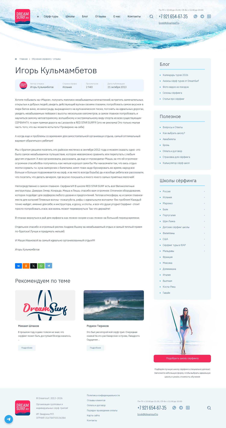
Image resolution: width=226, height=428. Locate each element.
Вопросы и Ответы (173, 127)
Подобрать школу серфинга (182, 358)
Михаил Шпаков (28, 326)
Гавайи (166, 292)
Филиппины (169, 233)
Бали (165, 209)
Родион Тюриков (98, 326)
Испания (167, 197)
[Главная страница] (38, 16)
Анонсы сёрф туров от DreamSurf (181, 80)
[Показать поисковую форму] (151, 16)
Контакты (134, 16)
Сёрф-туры (51, 16)
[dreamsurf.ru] (22, 16)
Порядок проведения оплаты (102, 410)
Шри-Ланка (169, 221)
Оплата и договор (172, 151)
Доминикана (169, 268)
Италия (167, 274)
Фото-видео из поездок (176, 86)
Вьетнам (167, 280)
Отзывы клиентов (96, 400)
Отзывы (100, 16)
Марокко (168, 203)
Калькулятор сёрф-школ (176, 162)
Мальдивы (168, 250)
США (165, 239)
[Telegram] (202, 16)
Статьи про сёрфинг (174, 98)
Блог (85, 16)
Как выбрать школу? (174, 133)
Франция (168, 257)
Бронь (166, 145)
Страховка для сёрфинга (176, 156)
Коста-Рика (169, 286)
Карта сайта (93, 415)
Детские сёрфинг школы (176, 227)
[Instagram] (209, 16)
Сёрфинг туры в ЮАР (174, 245)
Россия (166, 191)
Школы (70, 16)
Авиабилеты (169, 139)
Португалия (169, 215)
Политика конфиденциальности (103, 395)
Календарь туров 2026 (175, 75)
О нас (116, 16)
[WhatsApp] (195, 16)
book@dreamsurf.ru (169, 23)
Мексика (167, 262)
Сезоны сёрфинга (172, 92)
